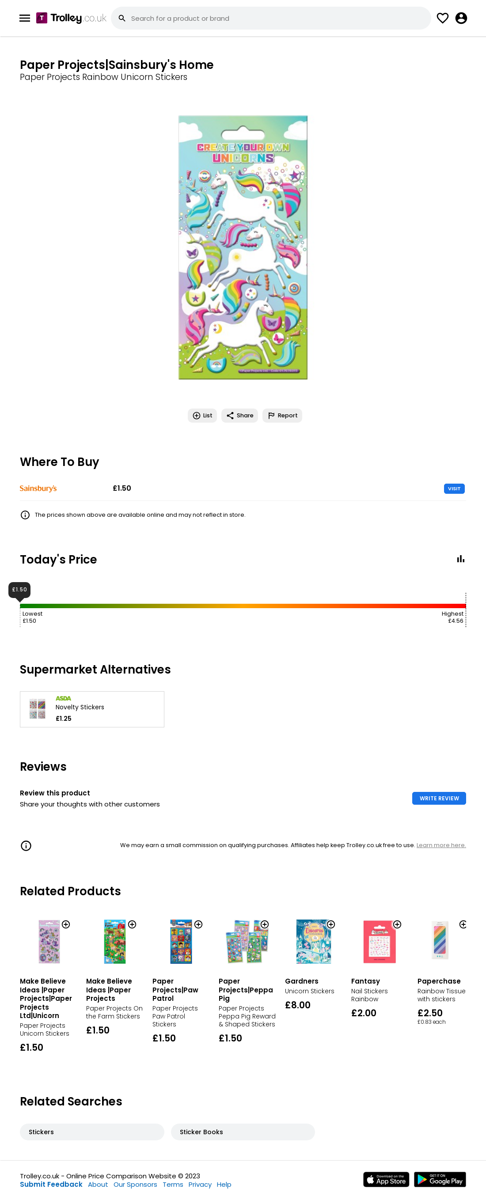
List (202, 415)
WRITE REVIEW (439, 798)
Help (224, 1184)
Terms (173, 1184)
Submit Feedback (51, 1184)
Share (240, 415)
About (98, 1184)
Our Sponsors (135, 1184)
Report (282, 415)
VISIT (454, 488)
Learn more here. (441, 845)
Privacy (200, 1184)
